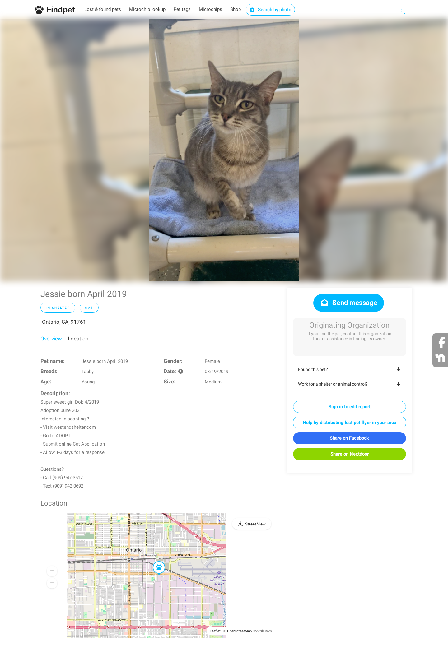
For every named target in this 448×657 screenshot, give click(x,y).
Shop (235, 9)
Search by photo (270, 9)
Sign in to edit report (350, 406)
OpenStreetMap (239, 631)
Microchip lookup (147, 9)
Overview (51, 338)
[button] (154, 561)
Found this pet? (350, 369)
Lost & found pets (102, 9)
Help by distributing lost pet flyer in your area (349, 422)
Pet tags (182, 9)
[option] (224, 150)
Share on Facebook (349, 438)
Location (78, 338)
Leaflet (215, 631)
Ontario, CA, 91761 (64, 322)
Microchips (210, 9)
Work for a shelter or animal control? (350, 384)
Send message (348, 303)
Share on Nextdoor (349, 454)
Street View (255, 524)
